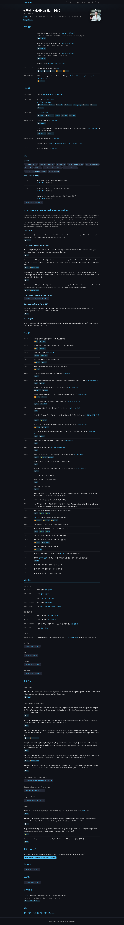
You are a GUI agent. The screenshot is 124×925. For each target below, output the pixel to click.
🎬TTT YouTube (42, 133)
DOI (43, 712)
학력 (67, 2)
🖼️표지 (26, 814)
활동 (85, 2)
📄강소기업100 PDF (42, 105)
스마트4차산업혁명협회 (48, 598)
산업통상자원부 (67, 373)
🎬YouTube (85, 105)
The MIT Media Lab (72, 637)
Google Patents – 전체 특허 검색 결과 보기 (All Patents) (40, 857)
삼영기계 (25, 17)
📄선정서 (36, 355)
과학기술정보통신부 (92, 380)
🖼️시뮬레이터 (46, 520)
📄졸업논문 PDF (41, 58)
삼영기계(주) (50, 100)
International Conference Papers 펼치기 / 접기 (37, 780)
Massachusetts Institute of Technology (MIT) (69, 143)
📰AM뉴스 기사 (67, 105)
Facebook (52, 913)
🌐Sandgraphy (77, 105)
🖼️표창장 (44, 362)
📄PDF (26, 255)
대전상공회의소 (44, 628)
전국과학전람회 (43, 558)
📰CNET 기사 (41, 115)
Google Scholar (28, 20)
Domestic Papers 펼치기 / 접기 (33, 790)
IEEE (61, 554)
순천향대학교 (59, 95)
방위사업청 (50, 353)
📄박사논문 (27, 240)
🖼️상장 (36, 341)
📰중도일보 (50, 457)
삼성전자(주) (55, 138)
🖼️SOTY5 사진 (37, 520)
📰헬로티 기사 (59, 105)
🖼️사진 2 (48, 513)
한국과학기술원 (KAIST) (68, 33)
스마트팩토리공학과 (49, 95)
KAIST (59, 68)
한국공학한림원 (73, 387)
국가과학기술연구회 (45, 606)
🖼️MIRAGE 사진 (45, 542)
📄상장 (36, 383)
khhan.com (28, 2)
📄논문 (36, 513)
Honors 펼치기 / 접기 (31, 869)
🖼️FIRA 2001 (54, 520)
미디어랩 (51, 143)
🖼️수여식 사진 (44, 355)
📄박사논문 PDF (41, 38)
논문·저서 (90, 2)
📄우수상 (52, 71)
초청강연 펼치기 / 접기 (31, 646)
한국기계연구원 (52, 620)
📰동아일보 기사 (41, 123)
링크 (99, 2)
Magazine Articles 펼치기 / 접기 (33, 800)
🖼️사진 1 (42, 513)
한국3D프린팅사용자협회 (58, 447)
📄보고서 (36, 560)
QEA (78, 2)
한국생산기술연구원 (53, 615)
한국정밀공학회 (68, 440)
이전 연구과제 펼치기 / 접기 (32, 202)
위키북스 (84, 811)
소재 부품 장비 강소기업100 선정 (45, 102)
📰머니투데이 (37, 390)
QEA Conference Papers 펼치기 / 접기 (35, 298)
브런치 (45, 913)
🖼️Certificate (41, 81)
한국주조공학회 (45, 594)
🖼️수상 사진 (42, 341)
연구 (74, 2)
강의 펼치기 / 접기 (30, 655)
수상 (82, 2)
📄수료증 (40, 71)
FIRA (35, 517)
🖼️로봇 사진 (37, 542)
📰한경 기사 (51, 105)
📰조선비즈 (45, 390)
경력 (71, 2)
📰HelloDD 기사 (49, 115)
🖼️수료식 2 (65, 71)
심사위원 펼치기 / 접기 (31, 664)
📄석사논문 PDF (41, 48)
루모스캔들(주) (44, 112)
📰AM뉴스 (42, 383)
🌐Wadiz (57, 115)
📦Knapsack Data (34, 267)
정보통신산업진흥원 (74, 408)
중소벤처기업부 (41, 183)
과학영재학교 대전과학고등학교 (57, 63)
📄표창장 (46, 71)
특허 (95, 2)
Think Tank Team (92, 128)
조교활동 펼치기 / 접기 (31, 882)
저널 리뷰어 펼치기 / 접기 (32, 673)
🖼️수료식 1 (58, 71)
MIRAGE (26, 896)
